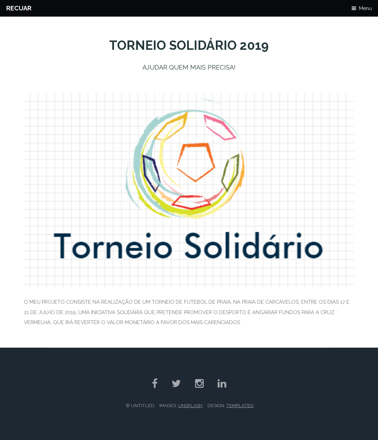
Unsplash (190, 405)
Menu (365, 8)
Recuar (19, 8)
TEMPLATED (240, 405)
